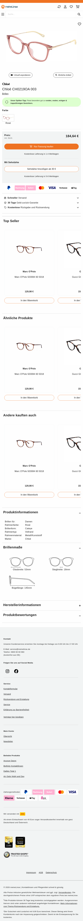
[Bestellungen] (59, 7)
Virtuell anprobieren (20, 75)
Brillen (5, 94)
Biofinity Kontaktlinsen (13, 766)
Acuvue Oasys (10, 761)
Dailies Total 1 (10, 771)
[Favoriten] (71, 7)
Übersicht (8, 736)
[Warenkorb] (78, 7)
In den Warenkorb (29, 300)
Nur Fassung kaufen (41, 146)
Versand (15, 198)
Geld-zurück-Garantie (21, 203)
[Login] (65, 7)
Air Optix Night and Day (14, 776)
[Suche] (40, 14)
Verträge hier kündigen (14, 717)
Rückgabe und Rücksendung (26, 207)
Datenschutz (51, 872)
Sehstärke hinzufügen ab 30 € (41, 169)
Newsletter (8, 741)
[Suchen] (79, 14)
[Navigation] (2, 14)
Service (7, 705)
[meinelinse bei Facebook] (16, 671)
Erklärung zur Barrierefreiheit (16, 710)
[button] (41, 513)
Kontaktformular (11, 689)
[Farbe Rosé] (8, 119)
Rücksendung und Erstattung (16, 699)
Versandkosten (65, 892)
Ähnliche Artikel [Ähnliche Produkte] (63, 75)
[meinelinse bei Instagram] (7, 671)
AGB (41, 872)
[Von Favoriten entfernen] (79, 24)
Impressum (31, 872)
